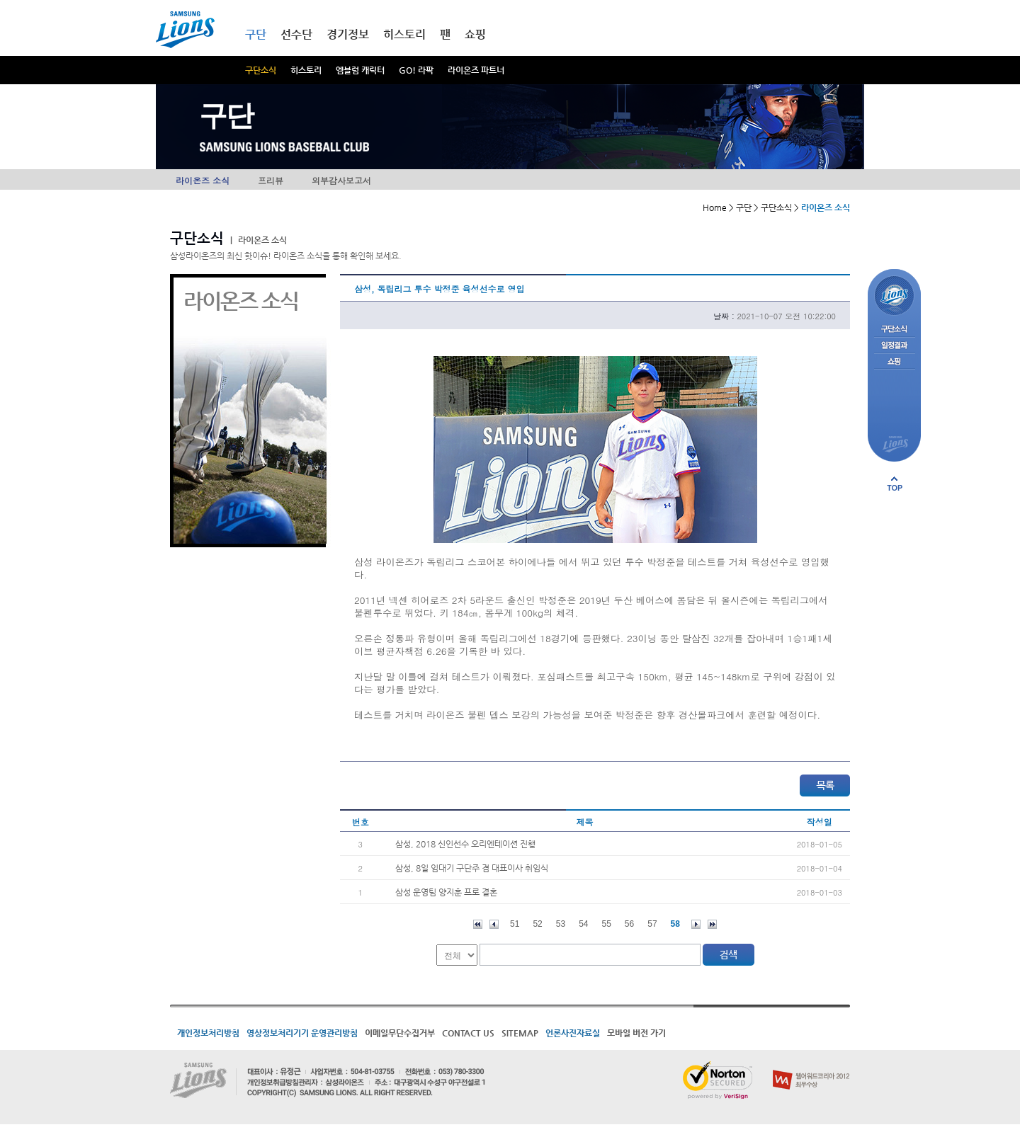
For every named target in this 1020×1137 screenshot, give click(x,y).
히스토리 (306, 70)
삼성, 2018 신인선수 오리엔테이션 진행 (465, 844)
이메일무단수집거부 (400, 1033)
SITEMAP (520, 1033)
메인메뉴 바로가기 (0, 0)
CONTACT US (468, 1033)
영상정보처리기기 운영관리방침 (302, 1033)
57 (652, 924)
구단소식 (260, 70)
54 (583, 924)
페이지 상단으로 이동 (894, 483)
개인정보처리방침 (208, 1033)
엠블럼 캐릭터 (360, 70)
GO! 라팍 (416, 70)
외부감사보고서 (341, 180)
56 (629, 924)
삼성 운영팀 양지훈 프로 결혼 (446, 892)
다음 (696, 924)
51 (514, 924)
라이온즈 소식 (203, 180)
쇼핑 (475, 34)
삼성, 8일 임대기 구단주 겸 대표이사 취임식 (471, 868)
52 (537, 924)
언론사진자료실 (572, 1033)
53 (560, 924)
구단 (255, 34)
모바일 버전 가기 (636, 1033)
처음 (478, 924)
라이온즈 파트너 (476, 70)
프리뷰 (270, 180)
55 (606, 924)
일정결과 (894, 346)
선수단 (296, 34)
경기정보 (348, 34)
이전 (494, 924)
